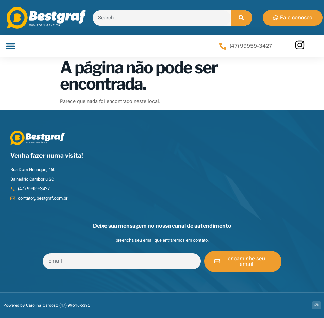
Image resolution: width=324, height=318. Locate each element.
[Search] (241, 18)
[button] (10, 46)
